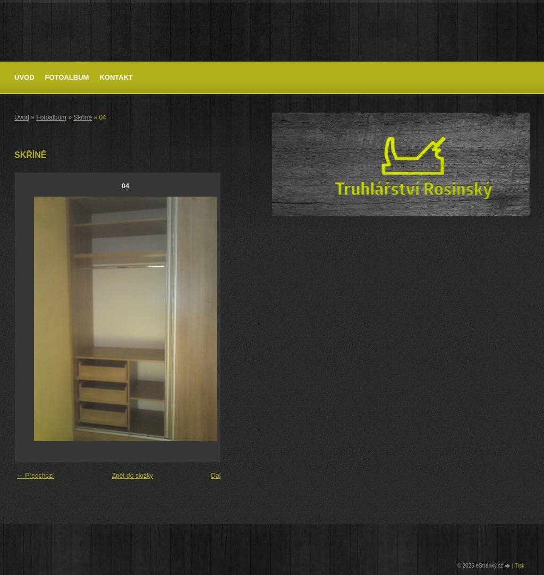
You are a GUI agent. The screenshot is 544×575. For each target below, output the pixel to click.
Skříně (82, 117)
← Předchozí (35, 475)
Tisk (519, 566)
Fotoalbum (67, 77)
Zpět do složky (132, 475)
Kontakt (116, 77)
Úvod (24, 77)
